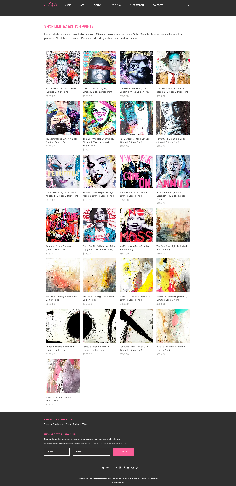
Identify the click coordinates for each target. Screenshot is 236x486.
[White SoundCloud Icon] (107, 467)
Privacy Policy (72, 424)
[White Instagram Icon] (120, 467)
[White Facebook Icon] (124, 467)
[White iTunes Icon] (111, 467)
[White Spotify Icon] (103, 467)
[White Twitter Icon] (128, 467)
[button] (189, 4)
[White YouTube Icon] (132, 467)
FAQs (84, 424)
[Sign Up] (123, 452)
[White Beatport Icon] (115, 467)
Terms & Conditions (53, 424)
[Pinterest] (136, 467)
